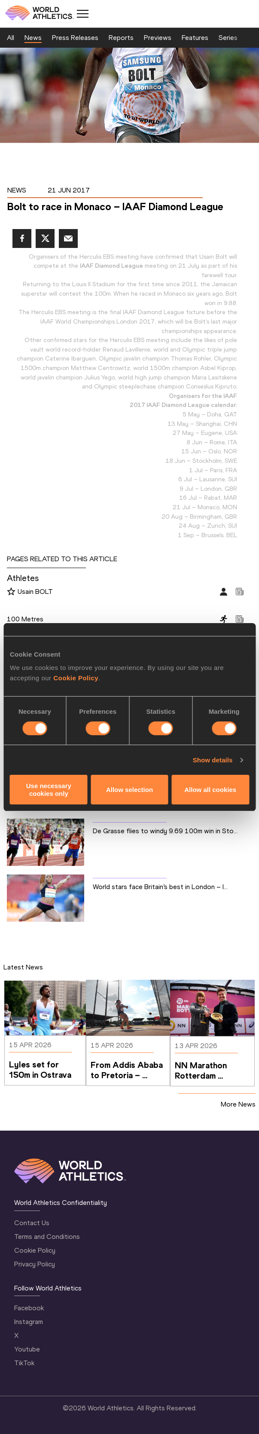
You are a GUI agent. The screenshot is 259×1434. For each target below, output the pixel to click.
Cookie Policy (75, 678)
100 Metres (25, 619)
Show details (213, 760)
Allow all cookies (210, 789)
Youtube (27, 1349)
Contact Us (31, 1223)
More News (238, 1104)
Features (195, 38)
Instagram (28, 1322)
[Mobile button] (82, 13)
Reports (121, 38)
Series (228, 38)
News (33, 38)
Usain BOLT (35, 591)
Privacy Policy (34, 1264)
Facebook (29, 1308)
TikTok (24, 1363)
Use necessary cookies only (48, 789)
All (10, 38)
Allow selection (129, 789)
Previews (157, 38)
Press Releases (75, 38)
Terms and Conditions (47, 1236)
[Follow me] (11, 592)
